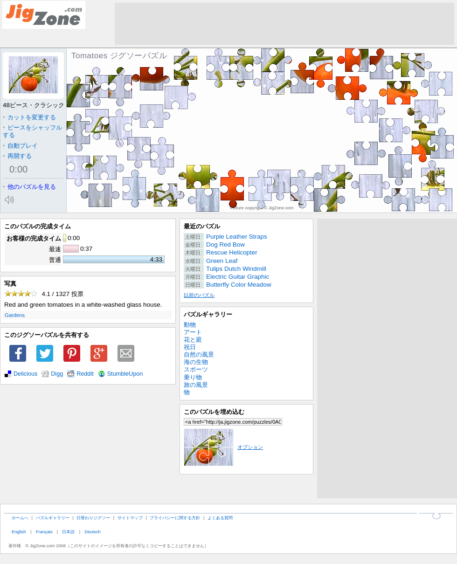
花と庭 (193, 339)
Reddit (85, 374)
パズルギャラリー (208, 314)
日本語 (68, 531)
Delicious (25, 374)
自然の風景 (199, 354)
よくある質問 (220, 517)
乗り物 (193, 377)
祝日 (190, 347)
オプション (223, 447)
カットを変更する (29, 117)
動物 (190, 324)
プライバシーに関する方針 (175, 517)
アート (193, 332)
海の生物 (196, 361)
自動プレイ (20, 145)
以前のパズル (199, 295)
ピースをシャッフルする (32, 131)
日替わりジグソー (93, 517)
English (19, 531)
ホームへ (20, 517)
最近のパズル (202, 226)
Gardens (15, 315)
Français (44, 531)
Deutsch (92, 531)
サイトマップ (130, 517)
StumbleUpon (125, 374)
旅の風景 (196, 384)
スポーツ (196, 369)
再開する (17, 155)
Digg (57, 374)
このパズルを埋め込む (214, 411)
